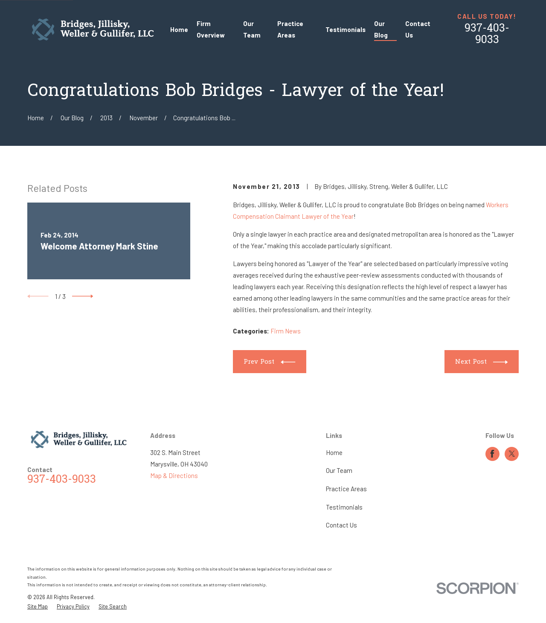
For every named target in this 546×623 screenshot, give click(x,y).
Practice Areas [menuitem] (290, 29)
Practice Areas (346, 489)
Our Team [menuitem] (252, 29)
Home (334, 452)
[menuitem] (37, 606)
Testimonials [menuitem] (345, 29)
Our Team (339, 470)
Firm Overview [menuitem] (211, 29)
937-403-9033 (487, 34)
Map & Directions (174, 475)
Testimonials (344, 507)
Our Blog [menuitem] (381, 29)
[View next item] (82, 296)
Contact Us (341, 525)
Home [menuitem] (179, 29)
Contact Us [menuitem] (417, 29)
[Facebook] (492, 454)
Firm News (285, 331)
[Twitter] (512, 454)
